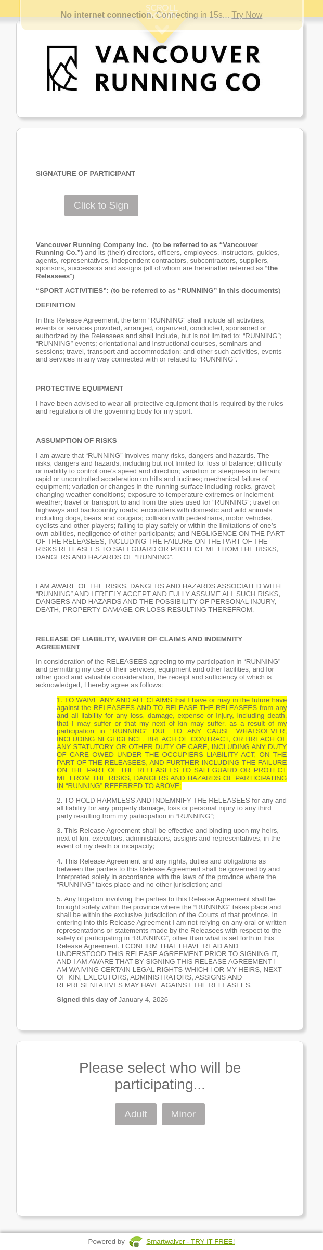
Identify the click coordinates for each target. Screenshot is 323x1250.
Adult (135, 1114)
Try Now (246, 14)
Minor (183, 1114)
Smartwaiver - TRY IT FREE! (190, 1241)
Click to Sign (101, 205)
